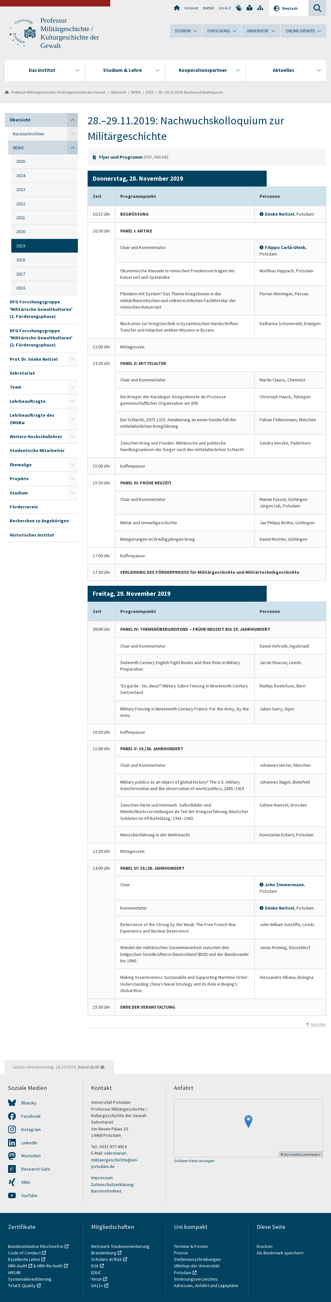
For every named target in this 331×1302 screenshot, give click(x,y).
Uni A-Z (225, 8)
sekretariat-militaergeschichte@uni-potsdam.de (114, 1159)
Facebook (31, 1116)
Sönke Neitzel (279, 214)
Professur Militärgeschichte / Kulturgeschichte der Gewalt (58, 92)
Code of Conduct (24, 1253)
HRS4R (14, 1272)
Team (15, 387)
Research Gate (35, 1169)
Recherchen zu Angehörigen (39, 521)
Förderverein (24, 507)
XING (25, 1182)
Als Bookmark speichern (280, 1253)
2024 (20, 175)
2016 (20, 288)
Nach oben (318, 1024)
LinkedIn (29, 1143)
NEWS (136, 92)
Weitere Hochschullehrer (36, 436)
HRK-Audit (17, 1266)
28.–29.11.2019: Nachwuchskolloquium (190, 92)
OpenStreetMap (293, 1154)
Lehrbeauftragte (28, 401)
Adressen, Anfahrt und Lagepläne (206, 1285)
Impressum (102, 1178)
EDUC (96, 1272)
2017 (20, 274)
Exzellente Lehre (24, 1259)
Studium (19, 493)
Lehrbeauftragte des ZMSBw (32, 418)
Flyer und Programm (121, 157)
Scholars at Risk (106, 1259)
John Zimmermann (284, 885)
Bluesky (29, 1103)
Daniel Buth (88, 1067)
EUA (95, 1266)
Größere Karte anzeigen (194, 1161)
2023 (20, 189)
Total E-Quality (22, 1285)
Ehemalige (21, 465)
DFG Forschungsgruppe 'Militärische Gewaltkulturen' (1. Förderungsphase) (41, 309)
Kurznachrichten (28, 134)
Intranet (191, 8)
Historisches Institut (32, 535)
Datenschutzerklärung (112, 1184)
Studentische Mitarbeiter (37, 450)
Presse (181, 1253)
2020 (20, 231)
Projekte (19, 478)
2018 (20, 260)
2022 (20, 204)
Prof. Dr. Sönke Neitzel (34, 359)
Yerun (96, 1279)
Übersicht (118, 92)
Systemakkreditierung (29, 1279)
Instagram (31, 1129)
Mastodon (31, 1156)
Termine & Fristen (191, 1246)
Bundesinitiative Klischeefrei (35, 1246)
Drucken (264, 1246)
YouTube (29, 1195)
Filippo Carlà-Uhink (285, 247)
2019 (149, 92)
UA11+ (97, 1285)
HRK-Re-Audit (50, 1266)
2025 (20, 161)
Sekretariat (22, 373)
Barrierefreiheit (106, 1191)
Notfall (208, 8)
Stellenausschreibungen (197, 1259)
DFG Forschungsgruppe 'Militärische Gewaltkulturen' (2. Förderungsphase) (41, 338)
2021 (20, 218)
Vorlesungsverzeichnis (196, 1279)
